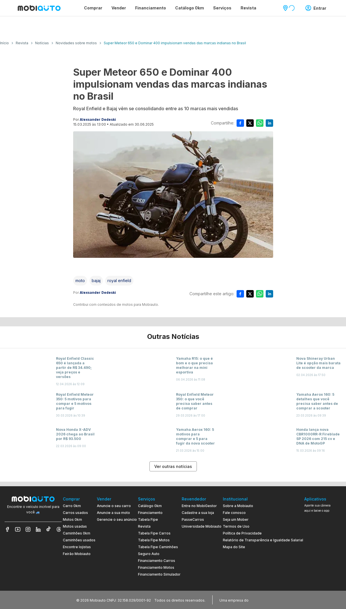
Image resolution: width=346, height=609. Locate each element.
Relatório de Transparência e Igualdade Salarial (263, 540)
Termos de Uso (236, 526)
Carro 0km (72, 506)
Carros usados (75, 512)
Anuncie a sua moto (113, 512)
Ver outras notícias (173, 466)
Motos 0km (72, 519)
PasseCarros (193, 519)
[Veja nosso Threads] (59, 529)
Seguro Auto (148, 554)
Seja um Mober (236, 519)
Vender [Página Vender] (118, 7)
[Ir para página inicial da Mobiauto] (39, 8)
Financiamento (150, 512)
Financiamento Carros (156, 560)
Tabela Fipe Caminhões (158, 547)
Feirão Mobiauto (77, 554)
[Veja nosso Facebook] (7, 529)
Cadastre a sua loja (198, 512)
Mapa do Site (234, 547)
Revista (144, 526)
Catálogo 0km (150, 506)
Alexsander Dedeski (98, 119)
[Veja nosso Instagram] (28, 529)
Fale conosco (234, 512)
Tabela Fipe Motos (154, 540)
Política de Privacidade (242, 533)
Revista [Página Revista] (248, 7)
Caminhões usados (79, 540)
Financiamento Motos (156, 567)
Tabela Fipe (148, 519)
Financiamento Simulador (159, 574)
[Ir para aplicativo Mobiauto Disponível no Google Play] (322, 558)
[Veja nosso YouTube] (18, 529)
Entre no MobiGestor (199, 506)
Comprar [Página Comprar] (93, 7)
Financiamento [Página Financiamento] (150, 7)
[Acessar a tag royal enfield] (119, 281)
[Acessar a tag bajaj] (96, 281)
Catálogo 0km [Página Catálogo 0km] (189, 7)
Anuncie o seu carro (114, 506)
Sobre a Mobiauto (238, 506)
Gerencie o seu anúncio (117, 519)
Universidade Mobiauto (201, 526)
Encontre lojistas (77, 547)
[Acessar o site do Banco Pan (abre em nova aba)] (261, 599)
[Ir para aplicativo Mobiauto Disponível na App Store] (322, 574)
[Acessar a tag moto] (80, 281)
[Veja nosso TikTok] (48, 529)
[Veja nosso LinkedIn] (38, 529)
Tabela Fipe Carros (154, 533)
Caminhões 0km (76, 533)
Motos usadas (75, 526)
